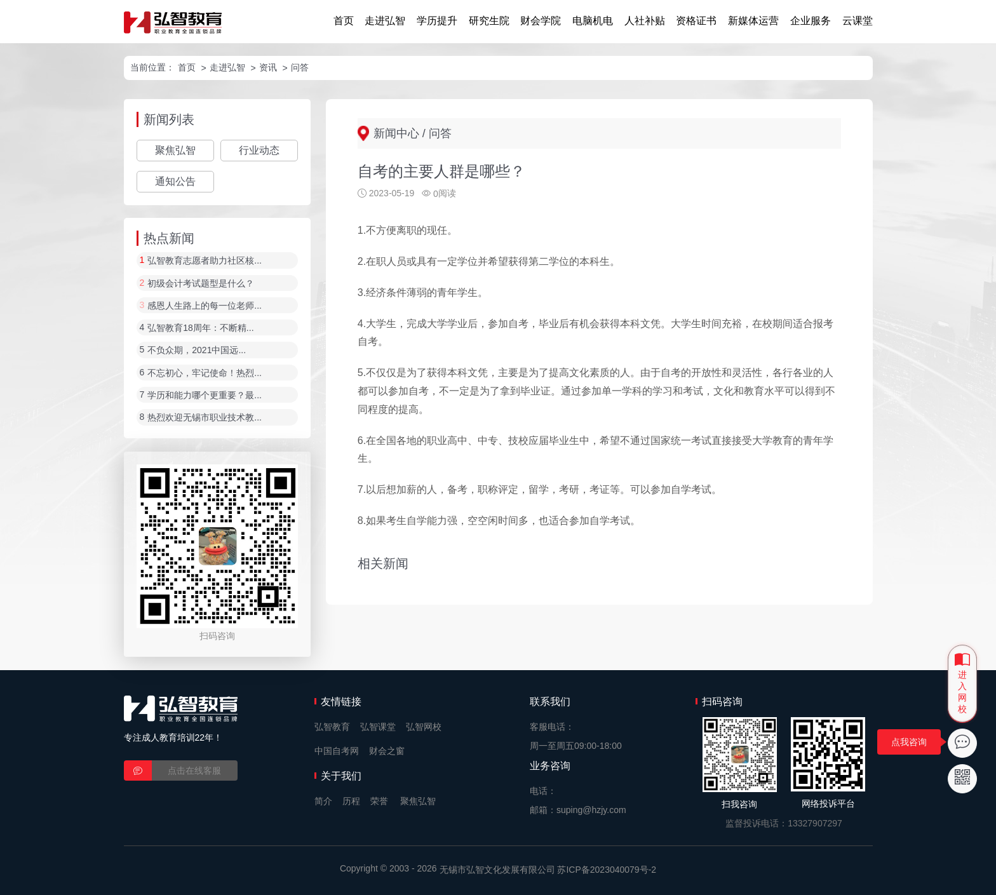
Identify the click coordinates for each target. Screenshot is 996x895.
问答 (300, 67)
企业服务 (810, 20)
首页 (343, 20)
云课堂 (857, 20)
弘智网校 (423, 727)
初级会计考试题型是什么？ (200, 283)
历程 (351, 801)
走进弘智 (385, 20)
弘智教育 (332, 727)
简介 (323, 801)
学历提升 (437, 20)
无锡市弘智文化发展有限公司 (497, 870)
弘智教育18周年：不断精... (200, 328)
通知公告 (175, 181)
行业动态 (259, 150)
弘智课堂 (378, 727)
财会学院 (540, 20)
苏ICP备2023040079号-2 (606, 870)
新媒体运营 (753, 20)
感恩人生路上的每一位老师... (204, 305)
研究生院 (489, 20)
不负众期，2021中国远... (196, 351)
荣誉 (379, 801)
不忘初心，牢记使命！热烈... (204, 373)
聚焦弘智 (175, 150)
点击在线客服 (194, 770)
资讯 (268, 67)
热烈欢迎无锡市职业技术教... (204, 418)
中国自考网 (336, 751)
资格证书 (696, 20)
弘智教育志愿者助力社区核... (204, 261)
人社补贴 (644, 20)
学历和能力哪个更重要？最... (204, 395)
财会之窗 (387, 751)
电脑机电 (592, 20)
